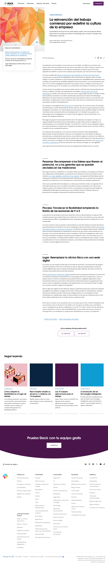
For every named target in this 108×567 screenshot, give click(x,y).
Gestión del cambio (50, 319)
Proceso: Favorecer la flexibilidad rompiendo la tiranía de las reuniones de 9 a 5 (18, 59)
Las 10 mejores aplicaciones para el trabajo (64, 393)
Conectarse (86, 3)
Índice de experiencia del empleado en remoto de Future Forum (78, 75)
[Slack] (8, 4)
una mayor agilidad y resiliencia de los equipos (63, 176)
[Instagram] (89, 464)
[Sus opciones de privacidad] (54, 556)
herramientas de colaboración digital (57, 274)
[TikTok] (104, 464)
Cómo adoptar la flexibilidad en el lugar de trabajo (15, 393)
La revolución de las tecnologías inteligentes (91, 392)
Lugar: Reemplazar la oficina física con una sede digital (18, 64)
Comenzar (98, 3)
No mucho (82, 333)
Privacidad (18, 556)
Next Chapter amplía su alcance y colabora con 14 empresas (40, 393)
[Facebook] (93, 464)
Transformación (56, 14)
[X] (97, 464)
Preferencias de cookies (37, 556)
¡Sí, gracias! (65, 333)
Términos (26, 556)
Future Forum (68, 106)
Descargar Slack (8, 556)
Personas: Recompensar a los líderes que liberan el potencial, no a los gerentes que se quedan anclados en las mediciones (18, 53)
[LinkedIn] (85, 464)
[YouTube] (100, 464)
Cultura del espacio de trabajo (69, 319)
